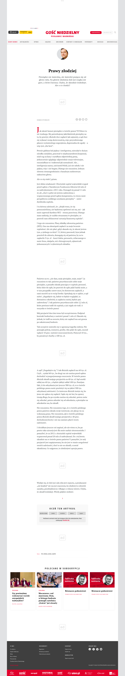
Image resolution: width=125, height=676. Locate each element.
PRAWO (49, 553)
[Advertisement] (62, 14)
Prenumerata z (23, 31)
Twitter (80, 118)
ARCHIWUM (59, 41)
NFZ (42, 553)
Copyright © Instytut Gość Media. (96, 664)
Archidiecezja (112, 41)
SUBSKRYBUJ (96, 31)
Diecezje (100, 41)
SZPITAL (54, 553)
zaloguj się (107, 31)
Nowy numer (12, 41)
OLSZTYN (45, 553)
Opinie (36, 41)
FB (77, 118)
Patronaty (88, 41)
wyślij (86, 118)
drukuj (83, 118)
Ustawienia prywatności (44, 653)
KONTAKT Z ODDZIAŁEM (74, 41)
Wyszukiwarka (115, 31)
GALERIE (48, 41)
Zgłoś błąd (14, 664)
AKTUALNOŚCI (24, 41)
